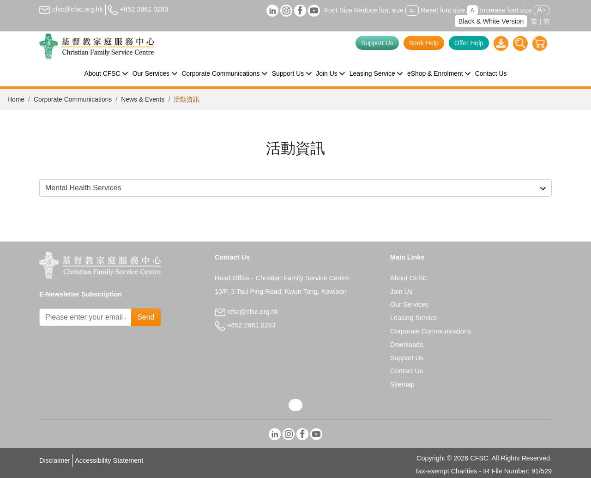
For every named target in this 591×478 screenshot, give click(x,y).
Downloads (406, 344)
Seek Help (424, 43)
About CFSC (409, 278)
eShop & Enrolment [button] (435, 73)
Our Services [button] (151, 73)
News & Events (142, 99)
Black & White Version (491, 21)
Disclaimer (54, 460)
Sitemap (402, 384)
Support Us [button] (288, 73)
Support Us (377, 43)
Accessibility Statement (109, 460)
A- (412, 10)
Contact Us (491, 73)
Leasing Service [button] (372, 73)
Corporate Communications (73, 99)
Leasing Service (413, 317)
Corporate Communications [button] (220, 73)
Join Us (401, 291)
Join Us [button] (326, 73)
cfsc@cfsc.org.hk (71, 9)
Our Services (409, 304)
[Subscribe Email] (85, 317)
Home (15, 99)
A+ (541, 10)
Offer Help (468, 43)
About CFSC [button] (102, 73)
